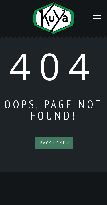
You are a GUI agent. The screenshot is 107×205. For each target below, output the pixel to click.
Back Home (55, 142)
